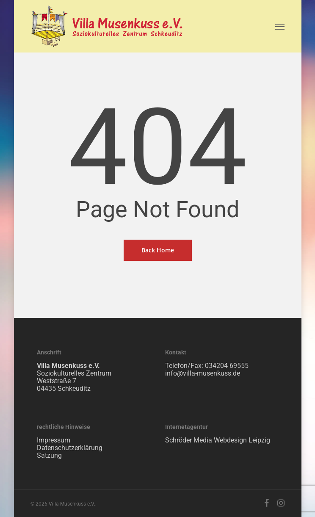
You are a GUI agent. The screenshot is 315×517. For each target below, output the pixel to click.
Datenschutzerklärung (69, 448)
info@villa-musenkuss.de (202, 373)
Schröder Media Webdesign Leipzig (217, 440)
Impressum (53, 440)
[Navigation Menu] (280, 26)
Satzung (49, 455)
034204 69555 (227, 366)
